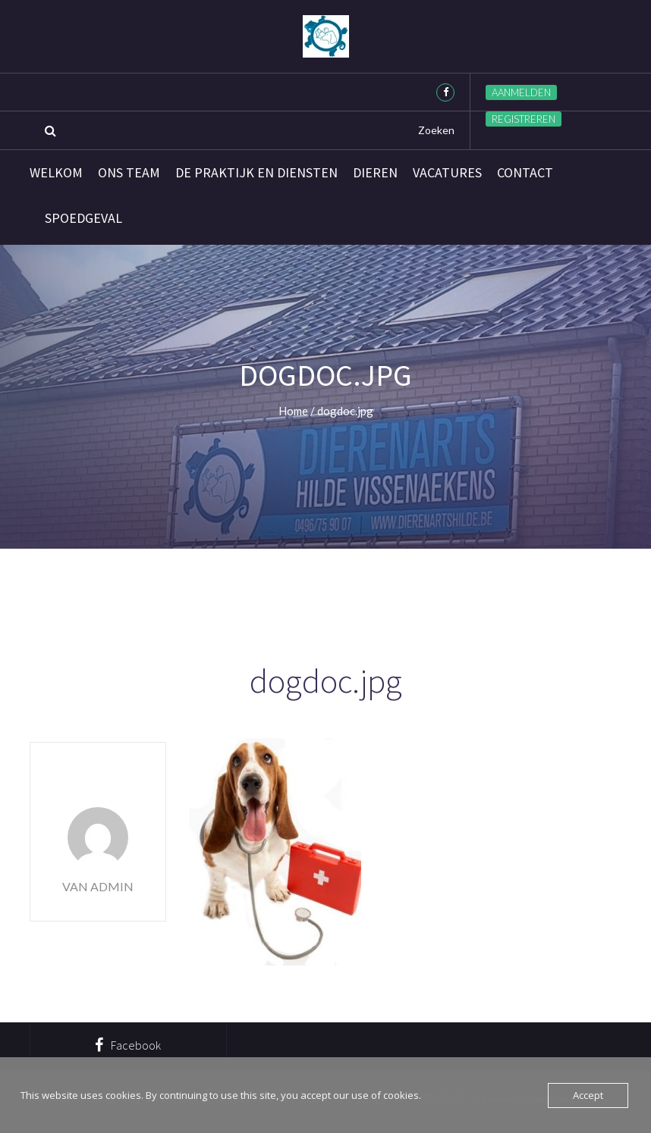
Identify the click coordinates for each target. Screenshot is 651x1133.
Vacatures (447, 172)
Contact (525, 172)
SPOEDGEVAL (83, 218)
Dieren (375, 172)
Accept (588, 1095)
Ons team (129, 172)
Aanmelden (521, 92)
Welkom (56, 172)
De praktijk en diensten (256, 172)
